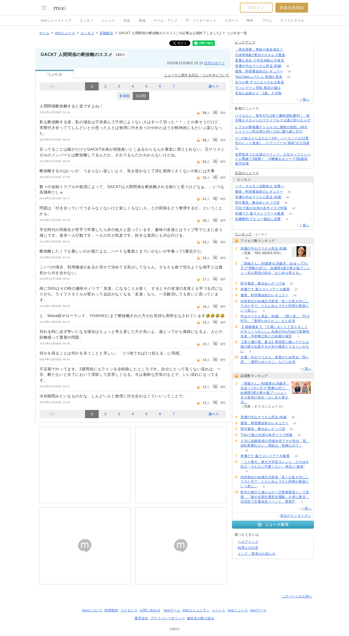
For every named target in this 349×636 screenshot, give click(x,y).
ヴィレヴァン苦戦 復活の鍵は (258, 88)
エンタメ (86, 20)
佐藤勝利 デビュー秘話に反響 (258, 219)
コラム (267, 20)
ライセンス (129, 610)
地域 (142, 20)
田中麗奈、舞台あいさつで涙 (257, 202)
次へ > (214, 86)
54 (290, 186)
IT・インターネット (201, 20)
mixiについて (92, 610)
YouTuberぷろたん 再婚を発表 (258, 77)
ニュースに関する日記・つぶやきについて (196, 75)
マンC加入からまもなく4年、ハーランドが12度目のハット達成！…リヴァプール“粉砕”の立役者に (272, 143)
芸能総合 (106, 33)
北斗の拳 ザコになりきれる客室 (259, 82)
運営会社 (141, 618)
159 (290, 60)
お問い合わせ (150, 610)
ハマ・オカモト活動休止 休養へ (259, 186)
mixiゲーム (172, 610)
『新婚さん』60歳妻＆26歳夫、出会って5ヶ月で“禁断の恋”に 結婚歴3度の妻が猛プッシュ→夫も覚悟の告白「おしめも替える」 (275, 268)
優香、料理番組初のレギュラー (259, 71)
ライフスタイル (292, 20)
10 (290, 213)
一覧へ (304, 99)
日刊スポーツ (214, 63)
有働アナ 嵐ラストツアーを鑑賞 (259, 213)
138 (289, 49)
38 (287, 66)
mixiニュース (65, 33)
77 (288, 93)
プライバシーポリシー (168, 618)
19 (293, 208)
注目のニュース (247, 173)
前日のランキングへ (295, 516)
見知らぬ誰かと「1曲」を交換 (258, 93)
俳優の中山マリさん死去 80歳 (258, 66)
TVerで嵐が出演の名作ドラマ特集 (261, 208)
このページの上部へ (297, 596)
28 (288, 76)
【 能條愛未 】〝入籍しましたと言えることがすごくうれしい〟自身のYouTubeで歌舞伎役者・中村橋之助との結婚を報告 (274, 331)
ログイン (256, 7)
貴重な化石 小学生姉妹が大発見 (259, 60)
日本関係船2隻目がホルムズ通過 (260, 55)
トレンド (108, 20)
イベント (218, 610)
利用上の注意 (248, 548)
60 (246, 277)
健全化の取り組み (201, 618)
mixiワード (258, 610)
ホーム (44, 33)
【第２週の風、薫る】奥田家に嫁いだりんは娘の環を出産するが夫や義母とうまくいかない (274, 346)
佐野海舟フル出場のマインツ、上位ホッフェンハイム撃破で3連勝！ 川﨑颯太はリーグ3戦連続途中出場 (273, 159)
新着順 (124, 96)
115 (287, 87)
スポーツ (231, 20)
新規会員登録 (292, 7)
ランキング (243, 234)
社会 (127, 20)
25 (289, 71)
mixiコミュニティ (196, 610)
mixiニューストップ (56, 20)
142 (290, 82)
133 (291, 55)
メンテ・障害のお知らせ (257, 554)
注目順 (141, 96)
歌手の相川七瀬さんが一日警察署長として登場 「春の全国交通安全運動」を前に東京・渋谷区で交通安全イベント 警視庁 (274, 496)
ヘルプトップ (248, 542)
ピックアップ (245, 42)
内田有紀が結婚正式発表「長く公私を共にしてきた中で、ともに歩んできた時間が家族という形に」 (274, 305)
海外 (249, 20)
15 (246, 450)
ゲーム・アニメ (165, 20)
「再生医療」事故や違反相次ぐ (259, 49)
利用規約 (111, 610)
